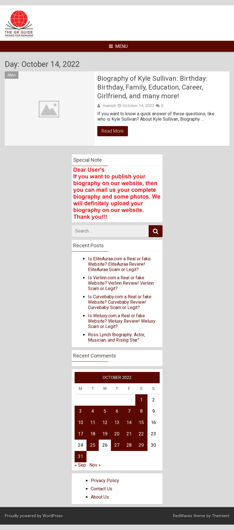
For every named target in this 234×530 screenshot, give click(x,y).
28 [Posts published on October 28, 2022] (129, 445)
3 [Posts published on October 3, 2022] (80, 411)
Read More (113, 131)
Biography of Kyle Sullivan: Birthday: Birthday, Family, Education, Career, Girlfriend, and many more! (152, 87)
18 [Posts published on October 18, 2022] (92, 434)
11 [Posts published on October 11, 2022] (92, 422)
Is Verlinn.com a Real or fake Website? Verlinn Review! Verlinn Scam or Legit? (121, 283)
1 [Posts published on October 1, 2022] (141, 400)
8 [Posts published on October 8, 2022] (141, 411)
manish (109, 105)
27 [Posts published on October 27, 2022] (116, 445)
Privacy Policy (105, 480)
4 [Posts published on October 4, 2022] (92, 411)
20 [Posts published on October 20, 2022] (116, 434)
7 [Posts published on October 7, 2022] (129, 411)
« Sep (80, 465)
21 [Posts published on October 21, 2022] (129, 434)
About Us (100, 497)
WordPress (53, 516)
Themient (220, 516)
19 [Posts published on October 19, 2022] (104, 434)
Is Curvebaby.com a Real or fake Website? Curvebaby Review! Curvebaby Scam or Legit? (119, 302)
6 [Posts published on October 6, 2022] (117, 411)
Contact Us (101, 488)
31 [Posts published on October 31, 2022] (80, 456)
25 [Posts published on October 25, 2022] (92, 445)
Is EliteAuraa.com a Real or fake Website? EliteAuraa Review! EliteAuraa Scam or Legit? (119, 264)
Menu (118, 46)
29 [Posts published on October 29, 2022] (141, 445)
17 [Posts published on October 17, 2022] (80, 434)
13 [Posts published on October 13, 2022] (116, 422)
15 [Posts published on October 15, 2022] (141, 422)
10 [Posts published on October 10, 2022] (80, 422)
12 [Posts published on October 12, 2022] (104, 422)
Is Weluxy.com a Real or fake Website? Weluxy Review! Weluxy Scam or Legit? (121, 321)
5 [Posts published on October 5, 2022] (105, 411)
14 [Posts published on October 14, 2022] (129, 422)
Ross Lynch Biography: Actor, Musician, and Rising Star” (116, 337)
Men (12, 75)
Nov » (95, 465)
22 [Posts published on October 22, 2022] (141, 434)
